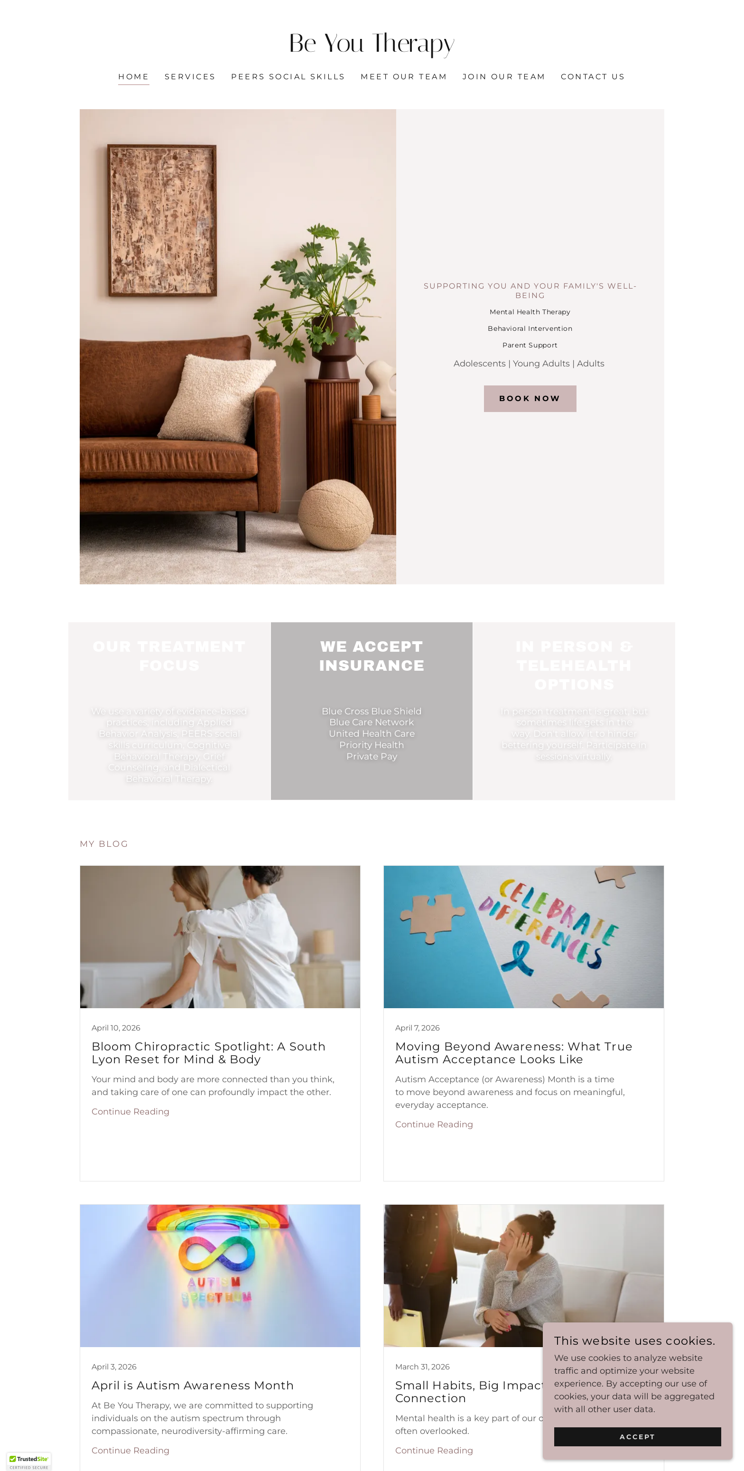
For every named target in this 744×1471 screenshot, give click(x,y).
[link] (372, 49)
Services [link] (190, 76)
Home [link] (133, 76)
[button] (29, 1462)
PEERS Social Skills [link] (288, 76)
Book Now (530, 398)
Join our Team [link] (504, 76)
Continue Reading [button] (130, 1111)
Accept (638, 1437)
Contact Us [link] (593, 76)
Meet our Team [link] (404, 76)
